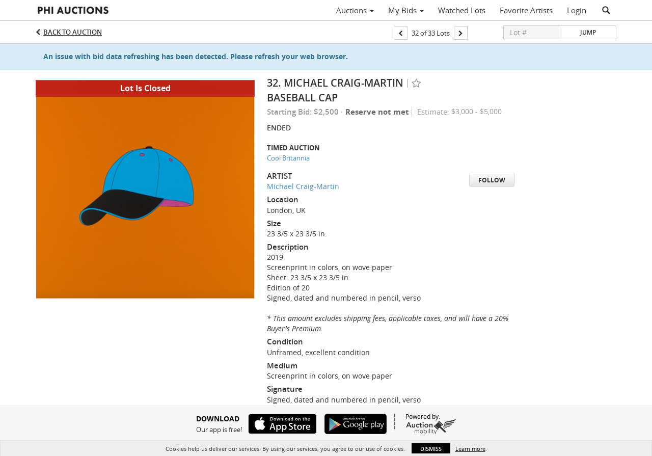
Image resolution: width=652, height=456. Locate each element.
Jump (588, 32)
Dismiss (431, 448)
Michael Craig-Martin (303, 186)
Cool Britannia (288, 158)
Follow (491, 180)
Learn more (470, 448)
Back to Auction (72, 32)
